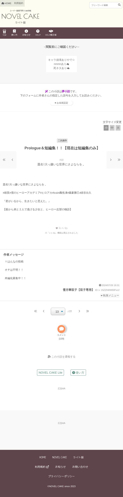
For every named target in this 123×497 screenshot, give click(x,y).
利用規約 (18, 3)
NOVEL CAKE (59, 457)
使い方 (14, 33)
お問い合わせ (80, 467)
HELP (38, 33)
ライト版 (78, 457)
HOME (42, 457)
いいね (61, 228)
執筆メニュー (111, 295)
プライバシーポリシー (61, 476)
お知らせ (26, 33)
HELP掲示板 (51, 33)
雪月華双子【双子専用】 (78, 289)
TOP (4, 32)
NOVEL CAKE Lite (50, 372)
